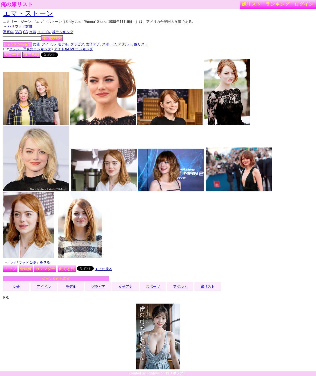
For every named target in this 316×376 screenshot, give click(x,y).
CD (25, 32)
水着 (32, 32)
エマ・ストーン (28, 13)
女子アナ (93, 44)
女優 (36, 44)
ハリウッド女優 (20, 26)
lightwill (153, 373)
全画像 (26, 269)
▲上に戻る (103, 269)
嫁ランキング (62, 32)
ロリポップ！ (176, 373)
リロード (12, 54)
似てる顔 (31, 54)
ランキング (278, 4)
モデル (63, 44)
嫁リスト (251, 4)
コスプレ (44, 32)
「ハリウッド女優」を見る (29, 262)
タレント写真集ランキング (30, 49)
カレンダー (45, 269)
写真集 (8, 32)
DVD (18, 32)
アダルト (125, 44)
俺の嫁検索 (52, 38)
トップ (10, 269)
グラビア (77, 44)
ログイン (304, 4)
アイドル (49, 44)
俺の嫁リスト (17, 4)
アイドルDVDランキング (73, 49)
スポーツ (109, 44)
